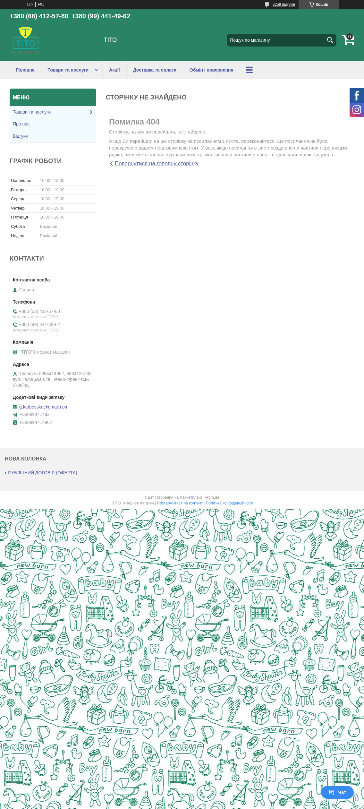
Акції (114, 70)
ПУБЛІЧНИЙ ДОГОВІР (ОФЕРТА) (42, 472)
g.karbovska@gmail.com (44, 406)
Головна (25, 70)
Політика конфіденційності (229, 503)
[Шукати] (330, 40)
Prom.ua (212, 497)
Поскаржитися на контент (180, 503)
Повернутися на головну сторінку (157, 163)
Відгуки (20, 136)
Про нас (21, 123)
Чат (337, 792)
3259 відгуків (284, 4)
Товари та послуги (68, 70)
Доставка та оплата (154, 70)
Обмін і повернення (211, 70)
